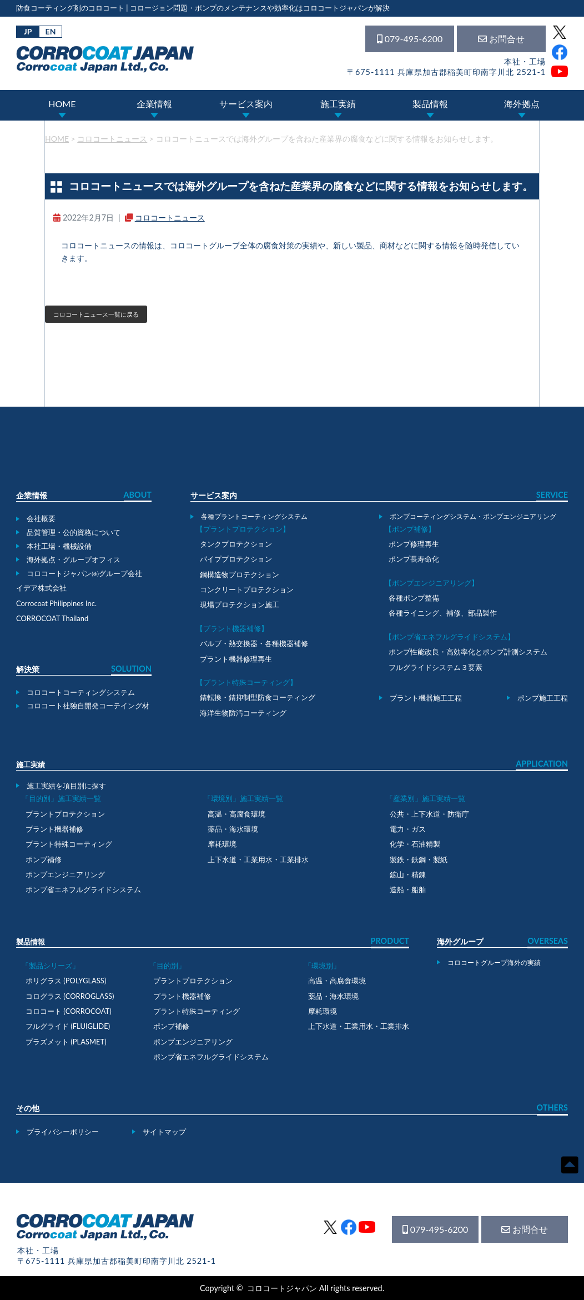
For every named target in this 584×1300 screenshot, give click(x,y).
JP (28, 31)
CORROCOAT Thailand (52, 618)
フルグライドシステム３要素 (435, 667)
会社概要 (41, 518)
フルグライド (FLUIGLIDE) (68, 1026)
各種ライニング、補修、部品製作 (443, 612)
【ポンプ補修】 (410, 528)
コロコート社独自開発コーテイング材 (88, 705)
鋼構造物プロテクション (239, 574)
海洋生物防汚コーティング (243, 712)
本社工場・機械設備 (59, 546)
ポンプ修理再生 (414, 543)
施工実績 (338, 103)
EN (51, 31)
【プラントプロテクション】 (243, 528)
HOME (61, 103)
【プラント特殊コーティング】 (246, 682)
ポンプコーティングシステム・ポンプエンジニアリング (473, 516)
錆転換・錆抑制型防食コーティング (257, 697)
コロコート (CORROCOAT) (69, 1011)
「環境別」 (322, 965)
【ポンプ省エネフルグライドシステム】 (450, 636)
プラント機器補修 (54, 828)
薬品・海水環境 (233, 828)
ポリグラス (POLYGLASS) (66, 980)
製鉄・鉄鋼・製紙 (418, 859)
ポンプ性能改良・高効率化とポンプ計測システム (468, 651)
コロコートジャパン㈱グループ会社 (84, 573)
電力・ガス (408, 828)
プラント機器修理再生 (236, 658)
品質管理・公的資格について (73, 532)
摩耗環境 (222, 843)
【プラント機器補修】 (232, 628)
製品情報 (430, 103)
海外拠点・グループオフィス (73, 559)
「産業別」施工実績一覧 (425, 798)
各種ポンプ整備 (414, 597)
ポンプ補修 (44, 859)
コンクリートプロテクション (247, 589)
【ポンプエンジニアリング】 (432, 582)
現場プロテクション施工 (239, 604)
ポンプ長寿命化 (414, 558)
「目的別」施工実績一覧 (61, 798)
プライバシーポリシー (63, 1131)
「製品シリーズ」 (50, 965)
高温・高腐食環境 (236, 813)
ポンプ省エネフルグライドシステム (83, 889)
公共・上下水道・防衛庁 (429, 813)
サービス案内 (246, 103)
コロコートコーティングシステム (81, 692)
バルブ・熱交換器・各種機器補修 (254, 643)
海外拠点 (522, 103)
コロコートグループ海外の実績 (494, 962)
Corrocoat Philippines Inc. (56, 603)
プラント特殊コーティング (69, 843)
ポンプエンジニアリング (65, 874)
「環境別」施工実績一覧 (243, 798)
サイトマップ (164, 1131)
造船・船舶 (408, 889)
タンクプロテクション (236, 543)
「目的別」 (167, 965)
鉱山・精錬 (408, 874)
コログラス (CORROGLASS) (70, 996)
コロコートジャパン (282, 1288)
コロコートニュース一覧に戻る (96, 314)
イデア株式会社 (41, 587)
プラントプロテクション (65, 813)
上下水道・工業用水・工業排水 (258, 859)
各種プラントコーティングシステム (254, 516)
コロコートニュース (170, 217)
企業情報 (154, 103)
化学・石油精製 (415, 843)
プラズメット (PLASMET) (66, 1041)
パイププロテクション (236, 558)
